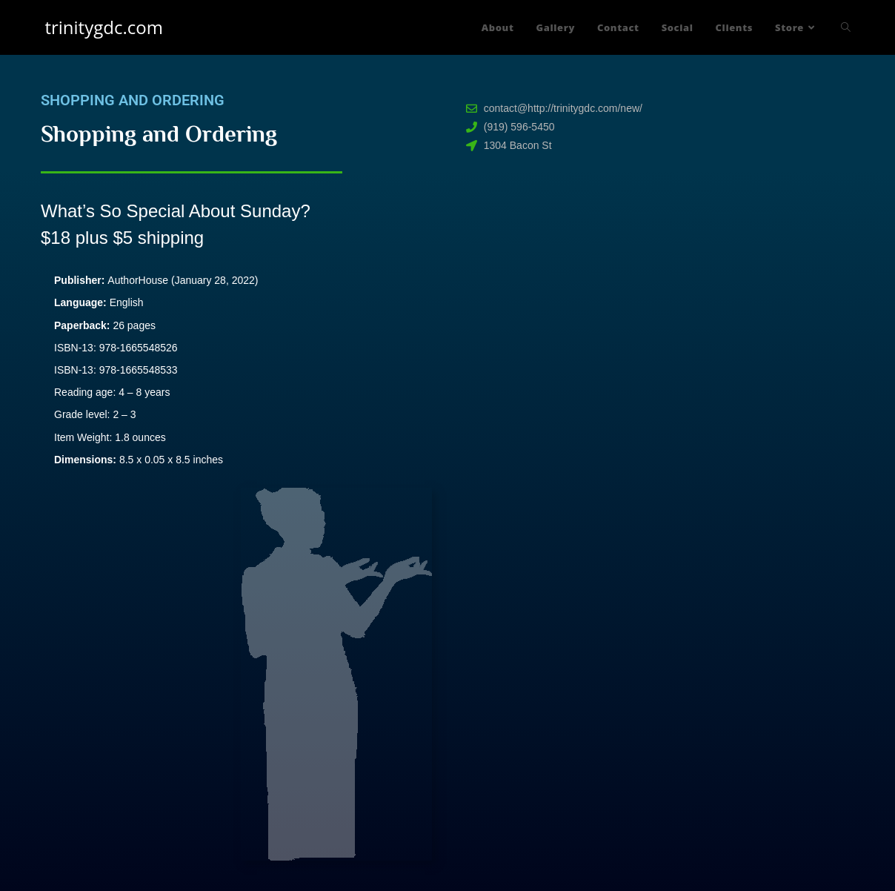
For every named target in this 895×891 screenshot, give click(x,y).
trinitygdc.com (103, 27)
